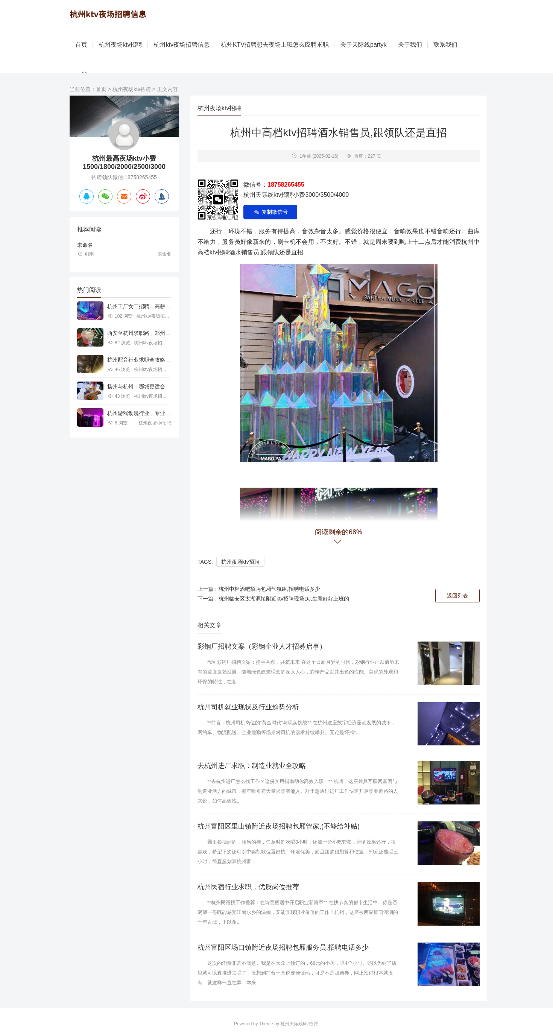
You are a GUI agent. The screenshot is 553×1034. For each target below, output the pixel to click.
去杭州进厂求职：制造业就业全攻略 (252, 766)
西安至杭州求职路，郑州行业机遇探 (149, 333)
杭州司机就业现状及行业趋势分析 (248, 707)
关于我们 (410, 45)
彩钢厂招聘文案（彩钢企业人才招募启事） (262, 646)
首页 (81, 45)
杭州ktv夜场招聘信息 (181, 45)
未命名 (85, 245)
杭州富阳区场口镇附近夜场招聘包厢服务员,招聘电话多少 (283, 948)
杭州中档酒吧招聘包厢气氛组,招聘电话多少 (269, 589)
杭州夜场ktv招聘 (120, 45)
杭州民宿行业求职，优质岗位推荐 (248, 887)
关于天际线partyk (363, 45)
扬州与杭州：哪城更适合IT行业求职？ (151, 387)
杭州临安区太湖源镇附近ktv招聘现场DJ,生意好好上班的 (284, 599)
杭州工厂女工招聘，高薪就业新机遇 (149, 307)
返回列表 (457, 596)
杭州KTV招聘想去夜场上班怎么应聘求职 (275, 45)
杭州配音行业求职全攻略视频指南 (146, 360)
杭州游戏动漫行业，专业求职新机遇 (149, 414)
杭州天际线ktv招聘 (299, 1024)
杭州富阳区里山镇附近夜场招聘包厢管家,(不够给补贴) (279, 826)
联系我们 (445, 45)
